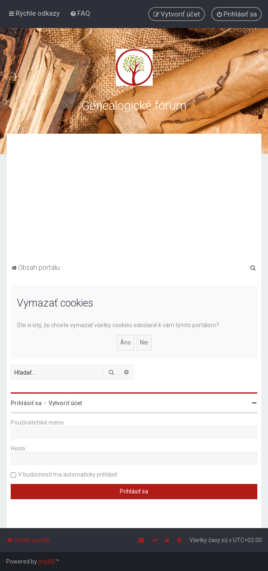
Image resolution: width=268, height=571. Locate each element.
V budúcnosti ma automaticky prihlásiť (67, 474)
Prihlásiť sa (26, 403)
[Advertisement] (134, 199)
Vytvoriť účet (65, 403)
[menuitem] (80, 13)
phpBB (47, 561)
